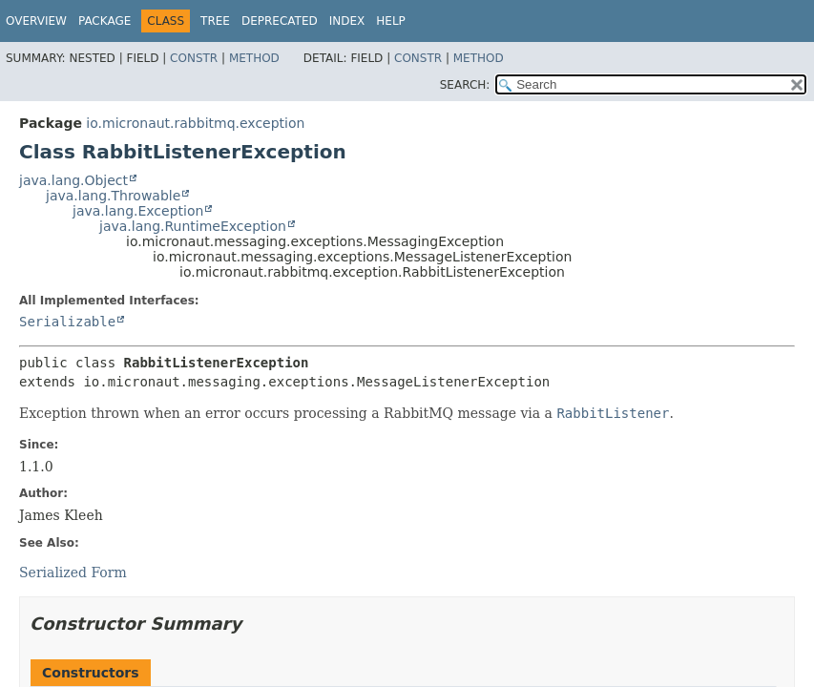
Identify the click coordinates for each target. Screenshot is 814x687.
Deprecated (279, 21)
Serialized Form (73, 572)
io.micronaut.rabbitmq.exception (195, 123)
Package (104, 21)
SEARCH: (465, 85)
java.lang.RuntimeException (192, 226)
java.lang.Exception (138, 211)
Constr (194, 58)
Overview (36, 21)
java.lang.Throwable (113, 195)
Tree (215, 21)
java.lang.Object (73, 180)
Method (254, 58)
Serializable (67, 321)
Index (347, 21)
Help (391, 21)
